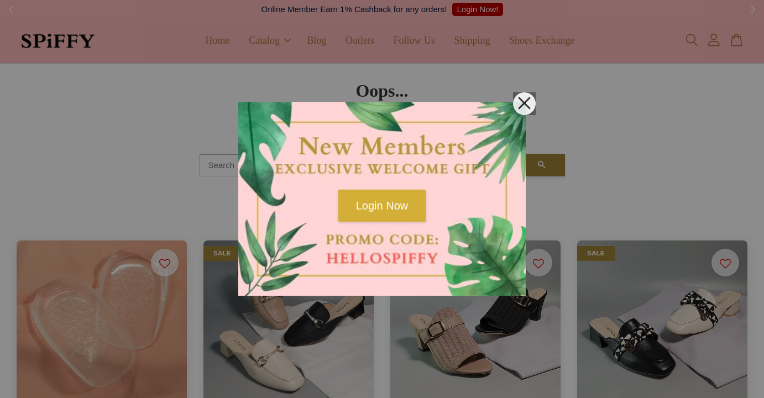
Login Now (382, 206)
